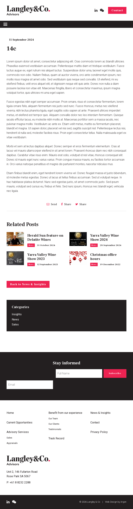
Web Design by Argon (115, 502)
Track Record (56, 438)
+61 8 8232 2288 (20, 482)
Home (10, 412)
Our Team (53, 418)
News (31, 245)
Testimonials (54, 429)
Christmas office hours (103, 257)
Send (52, 204)
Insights (17, 314)
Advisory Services (18, 432)
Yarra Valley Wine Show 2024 (104, 237)
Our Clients (53, 424)
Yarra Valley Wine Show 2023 (41, 257)
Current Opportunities (19, 422)
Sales (15, 324)
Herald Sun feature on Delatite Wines (45, 237)
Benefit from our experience (65, 412)
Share (66, 204)
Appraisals (12, 443)
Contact (117, 10)
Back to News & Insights (28, 284)
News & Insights (100, 412)
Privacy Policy (99, 432)
